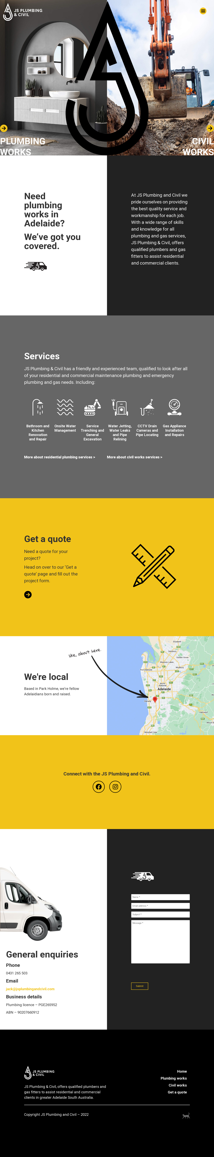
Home (182, 1071)
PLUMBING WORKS (22, 146)
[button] (203, 11)
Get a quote (177, 1092)
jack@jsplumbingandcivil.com (30, 989)
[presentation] (154, 973)
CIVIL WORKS (198, 146)
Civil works (178, 1085)
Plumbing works (174, 1078)
